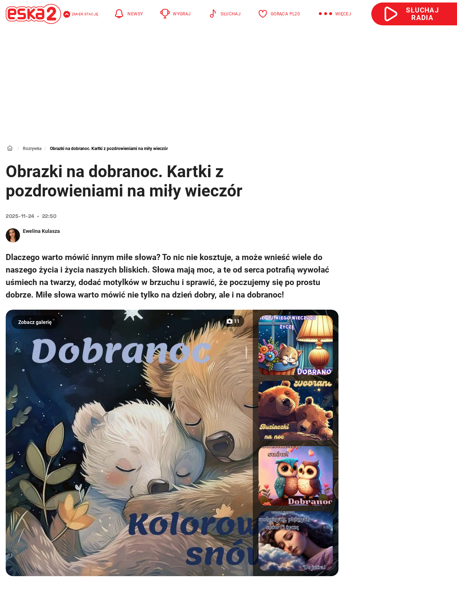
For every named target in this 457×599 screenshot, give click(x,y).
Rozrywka (32, 148)
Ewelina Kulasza (41, 231)
